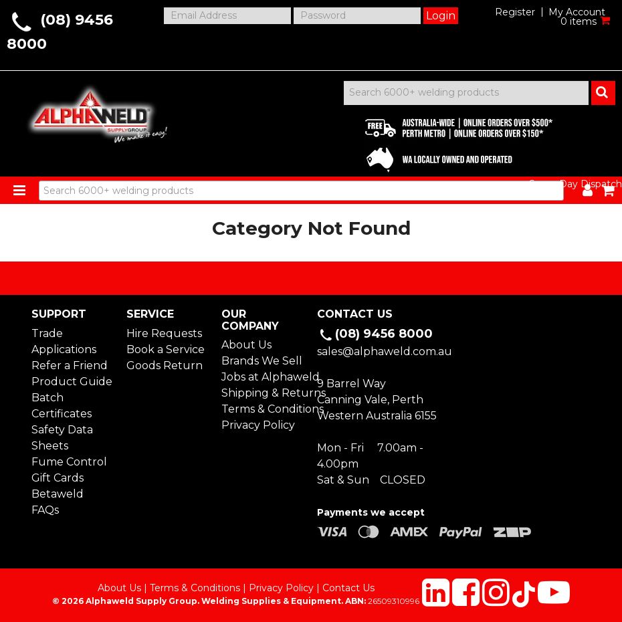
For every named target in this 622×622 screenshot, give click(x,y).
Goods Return (164, 365)
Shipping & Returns (263, 393)
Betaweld (57, 494)
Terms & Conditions (263, 409)
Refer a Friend (69, 365)
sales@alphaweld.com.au (384, 351)
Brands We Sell (261, 360)
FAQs (45, 510)
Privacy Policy (258, 425)
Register (515, 12)
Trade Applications (63, 341)
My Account (576, 12)
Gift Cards (57, 478)
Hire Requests (164, 333)
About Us (246, 344)
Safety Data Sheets (62, 437)
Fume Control (69, 461)
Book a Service (165, 349)
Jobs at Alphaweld (263, 377)
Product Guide (71, 381)
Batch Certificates (61, 405)
